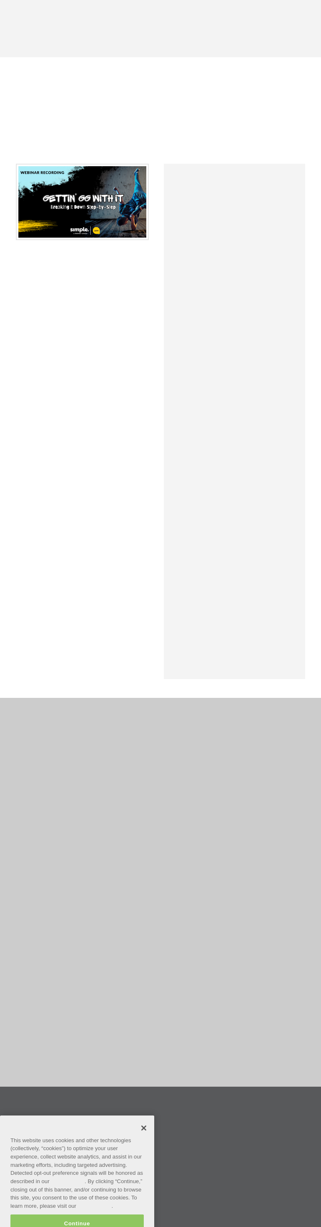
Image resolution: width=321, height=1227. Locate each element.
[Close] (144, 1137)
